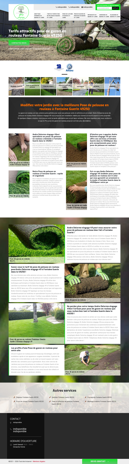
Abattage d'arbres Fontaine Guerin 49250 (101, 401)
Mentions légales (39, 461)
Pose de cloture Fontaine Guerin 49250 (30, 401)
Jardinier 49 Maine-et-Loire (104, 15)
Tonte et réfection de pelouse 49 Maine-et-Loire (53, 15)
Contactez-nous (19, 43)
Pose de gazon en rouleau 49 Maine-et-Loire (80, 15)
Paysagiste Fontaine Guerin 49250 (99, 397)
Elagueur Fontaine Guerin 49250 (27, 397)
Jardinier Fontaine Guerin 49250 (63, 397)
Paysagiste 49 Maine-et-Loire (92, 15)
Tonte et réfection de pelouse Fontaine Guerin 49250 (65, 403)
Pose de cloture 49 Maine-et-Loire (67, 15)
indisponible (61, 7)
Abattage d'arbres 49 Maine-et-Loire (39, 15)
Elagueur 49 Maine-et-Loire (115, 15)
